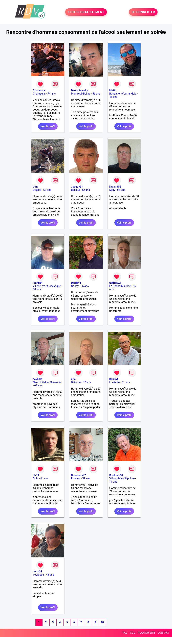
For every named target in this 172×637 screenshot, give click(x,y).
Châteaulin (39, 93)
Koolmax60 (116, 475)
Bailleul (75, 189)
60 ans (37, 289)
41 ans (113, 96)
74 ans (52, 93)
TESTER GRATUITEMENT (86, 12)
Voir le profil (47, 126)
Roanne (75, 478)
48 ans (50, 574)
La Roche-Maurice (120, 286)
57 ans (47, 189)
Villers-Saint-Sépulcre (122, 478)
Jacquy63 (77, 186)
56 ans (96, 93)
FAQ (125, 632)
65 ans (85, 286)
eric (73, 379)
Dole (35, 478)
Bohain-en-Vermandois (122, 93)
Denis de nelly (79, 90)
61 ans (126, 382)
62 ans (86, 189)
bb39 (36, 475)
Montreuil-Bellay (80, 93)
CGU (132, 632)
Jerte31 (37, 571)
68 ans (121, 189)
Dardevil (76, 282)
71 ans (113, 481)
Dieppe (37, 189)
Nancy (75, 286)
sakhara (37, 379)
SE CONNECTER (143, 12)
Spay (112, 189)
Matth (112, 90)
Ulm (35, 186)
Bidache (76, 382)
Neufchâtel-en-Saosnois (47, 382)
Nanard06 (115, 186)
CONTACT (163, 632)
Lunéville (114, 382)
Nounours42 (78, 475)
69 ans (38, 385)
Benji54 (113, 379)
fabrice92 (115, 282)
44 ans (44, 478)
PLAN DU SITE (146, 632)
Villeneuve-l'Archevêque (47, 286)
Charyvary (39, 90)
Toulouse (38, 574)
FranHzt (37, 282)
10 (102, 622)
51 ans (86, 478)
